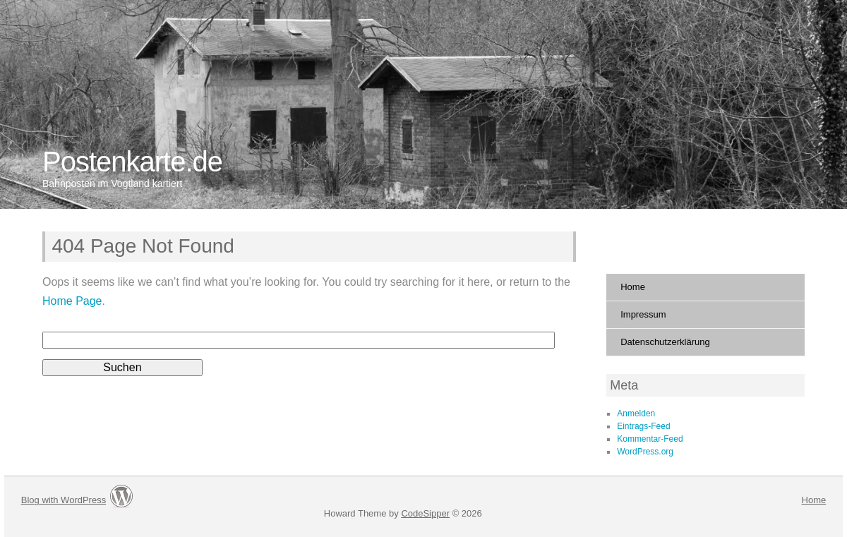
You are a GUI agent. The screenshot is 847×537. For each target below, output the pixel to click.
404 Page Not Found (143, 246)
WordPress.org (645, 452)
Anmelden (636, 413)
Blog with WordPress (63, 500)
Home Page (72, 301)
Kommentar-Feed (650, 439)
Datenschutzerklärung (664, 342)
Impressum (643, 314)
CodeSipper (425, 513)
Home (632, 287)
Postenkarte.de (132, 161)
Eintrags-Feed (643, 426)
